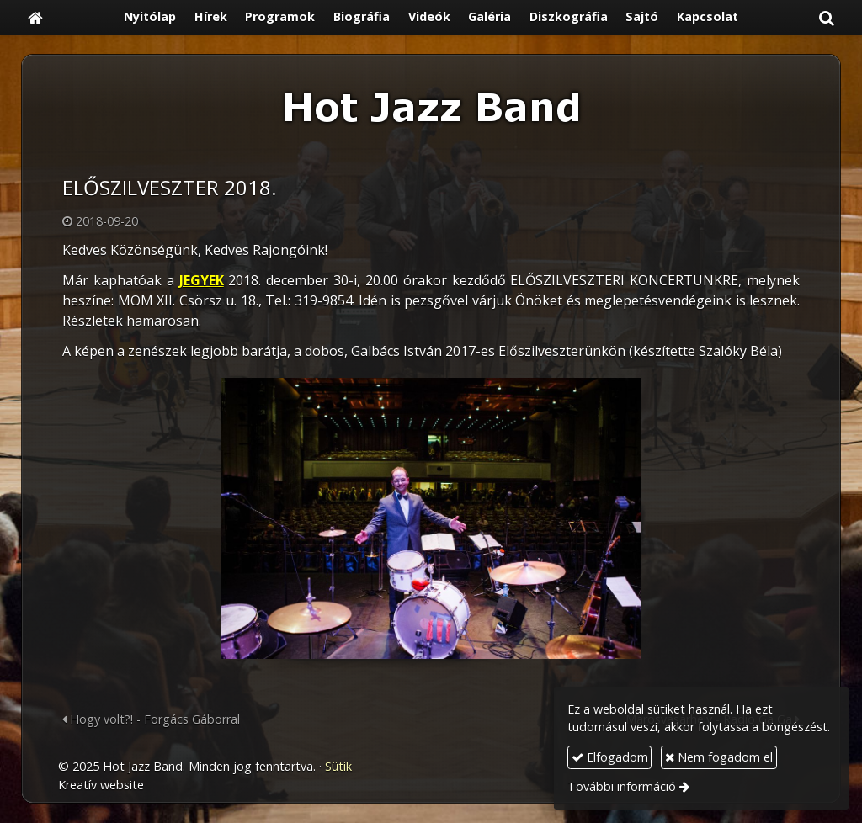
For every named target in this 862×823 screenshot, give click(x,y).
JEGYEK (201, 280)
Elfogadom (610, 757)
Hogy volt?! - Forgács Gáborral (151, 719)
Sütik (338, 766)
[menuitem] (149, 17)
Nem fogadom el (719, 757)
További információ (621, 786)
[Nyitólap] (35, 17)
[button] (826, 17)
